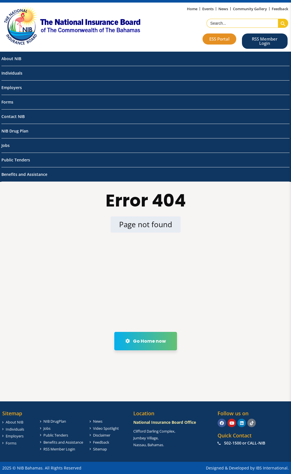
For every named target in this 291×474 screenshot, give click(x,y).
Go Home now (145, 341)
